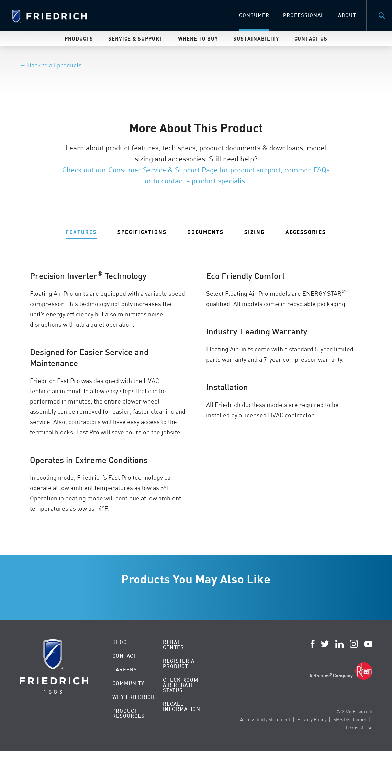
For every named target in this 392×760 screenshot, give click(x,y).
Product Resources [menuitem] (128, 713)
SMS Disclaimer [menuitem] (350, 719)
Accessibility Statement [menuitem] (265, 719)
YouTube (368, 644)
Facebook (313, 644)
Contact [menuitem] (124, 655)
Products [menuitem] (79, 38)
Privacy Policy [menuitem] (311, 719)
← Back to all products (51, 65)
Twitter (325, 644)
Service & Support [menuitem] (135, 38)
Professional (303, 15)
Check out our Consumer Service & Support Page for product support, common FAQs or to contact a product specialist (196, 175)
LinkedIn (339, 644)
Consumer (254, 15)
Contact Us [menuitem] (310, 38)
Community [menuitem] (128, 683)
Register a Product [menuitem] (178, 663)
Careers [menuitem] (124, 669)
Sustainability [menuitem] (256, 38)
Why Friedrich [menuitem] (133, 697)
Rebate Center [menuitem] (173, 644)
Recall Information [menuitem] (181, 706)
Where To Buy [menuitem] (198, 38)
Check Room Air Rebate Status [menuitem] (180, 685)
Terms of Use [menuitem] (358, 727)
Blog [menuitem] (119, 642)
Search (381, 15)
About (347, 15)
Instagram (354, 644)
